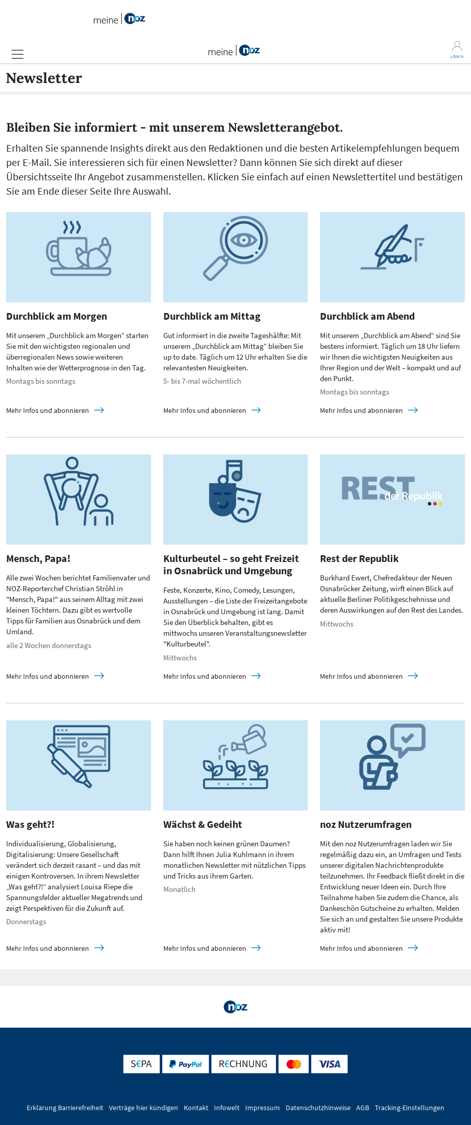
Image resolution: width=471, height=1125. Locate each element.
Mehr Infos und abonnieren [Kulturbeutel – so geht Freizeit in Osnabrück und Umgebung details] (205, 676)
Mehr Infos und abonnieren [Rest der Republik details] (362, 676)
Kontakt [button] (196, 1107)
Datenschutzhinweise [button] (318, 1107)
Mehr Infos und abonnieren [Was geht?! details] (48, 948)
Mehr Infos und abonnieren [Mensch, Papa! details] (48, 676)
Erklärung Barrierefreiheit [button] (65, 1107)
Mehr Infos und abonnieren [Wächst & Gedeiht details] (205, 948)
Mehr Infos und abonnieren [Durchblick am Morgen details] (48, 410)
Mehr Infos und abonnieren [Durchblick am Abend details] (362, 410)
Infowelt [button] (227, 1107)
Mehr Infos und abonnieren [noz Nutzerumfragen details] (362, 948)
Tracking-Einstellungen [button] (409, 1107)
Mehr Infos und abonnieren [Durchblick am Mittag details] (205, 410)
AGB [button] (362, 1107)
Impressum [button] (262, 1107)
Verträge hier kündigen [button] (143, 1107)
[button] (17, 54)
